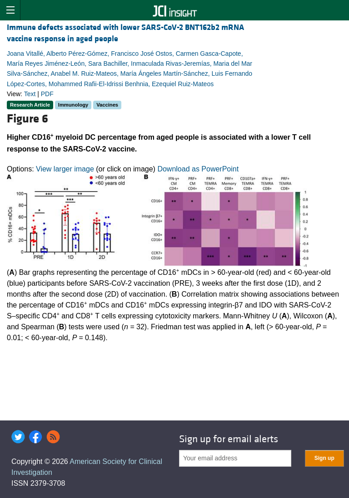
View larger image (65, 169)
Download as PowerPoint (198, 169)
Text (30, 94)
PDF (47, 94)
